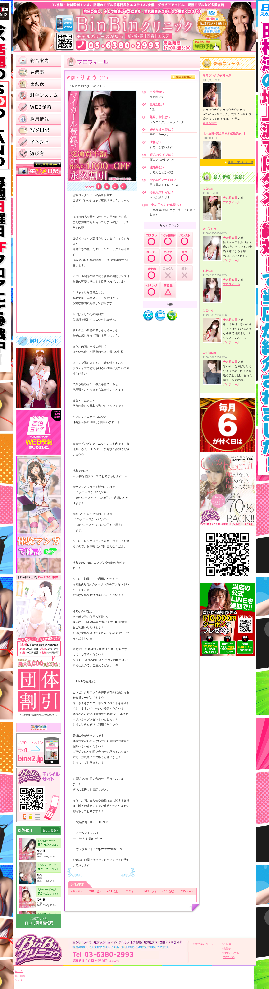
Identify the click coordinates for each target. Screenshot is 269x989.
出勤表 (227, 948)
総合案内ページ (204, 944)
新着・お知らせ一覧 (240, 162)
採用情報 (20, 975)
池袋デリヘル (38, 918)
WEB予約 (229, 957)
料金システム (231, 952)
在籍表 (227, 944)
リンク (19, 980)
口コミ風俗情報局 (39, 923)
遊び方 (19, 971)
